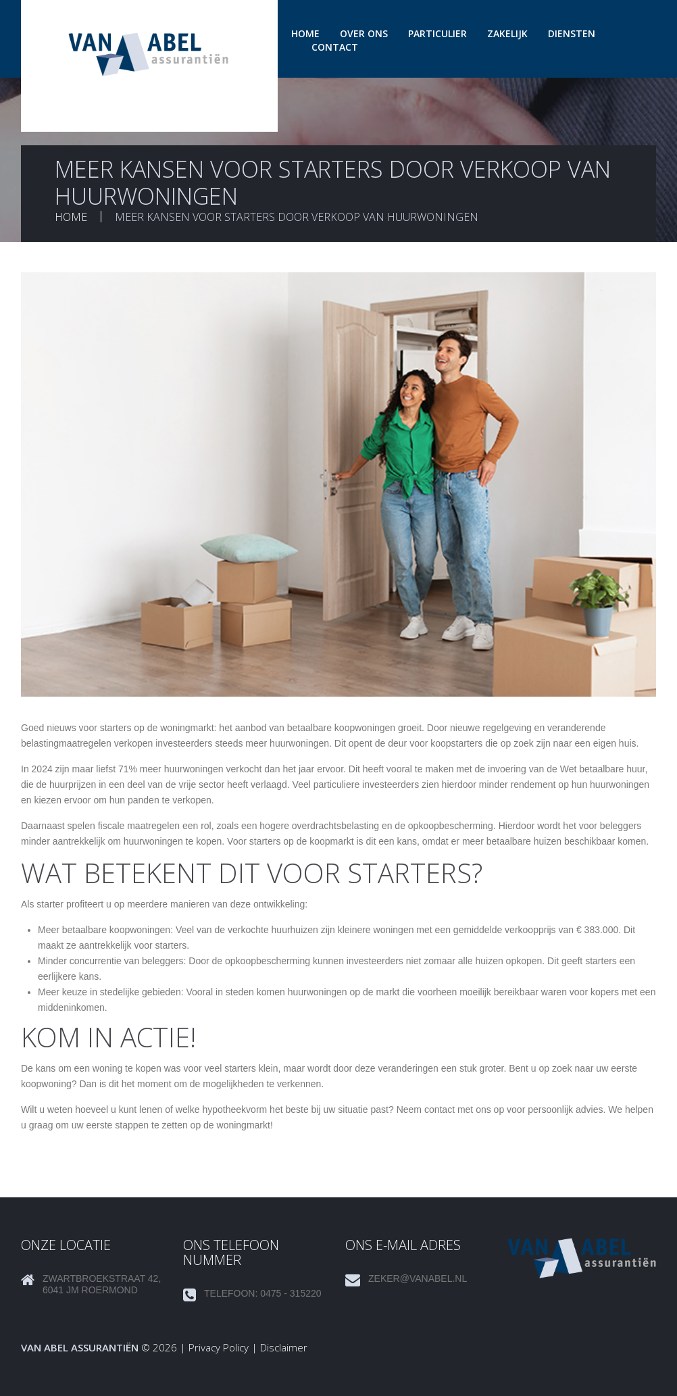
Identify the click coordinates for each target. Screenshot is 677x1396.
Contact (334, 47)
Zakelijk (507, 33)
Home (305, 33)
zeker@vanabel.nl (417, 1278)
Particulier (437, 33)
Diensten (571, 33)
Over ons (364, 33)
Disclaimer (283, 1347)
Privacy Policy (219, 1347)
